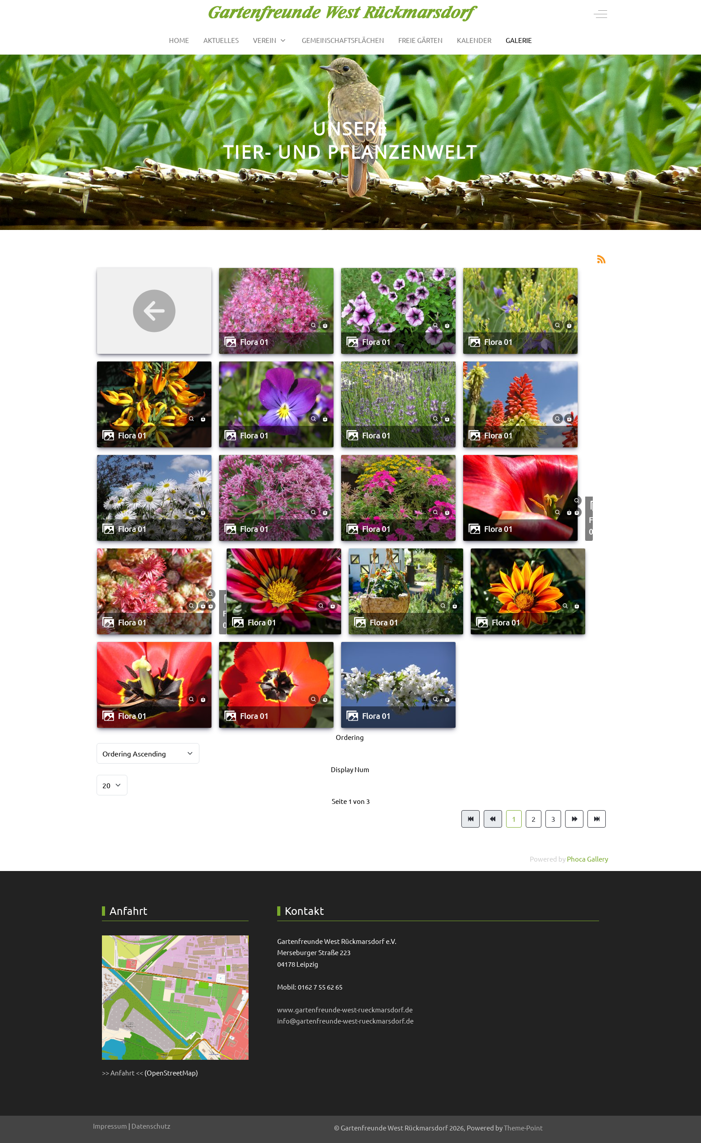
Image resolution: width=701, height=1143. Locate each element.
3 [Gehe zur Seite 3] (553, 818)
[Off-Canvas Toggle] (600, 14)
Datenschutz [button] (150, 1126)
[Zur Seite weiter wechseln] (574, 819)
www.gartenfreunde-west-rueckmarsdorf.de (345, 1009)
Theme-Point (523, 1127)
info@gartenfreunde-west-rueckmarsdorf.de (345, 1020)
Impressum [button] (110, 1126)
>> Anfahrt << (122, 1072)
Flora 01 (254, 341)
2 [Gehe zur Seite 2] (534, 818)
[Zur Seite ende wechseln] (596, 819)
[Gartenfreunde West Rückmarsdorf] (342, 13)
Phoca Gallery (587, 858)
